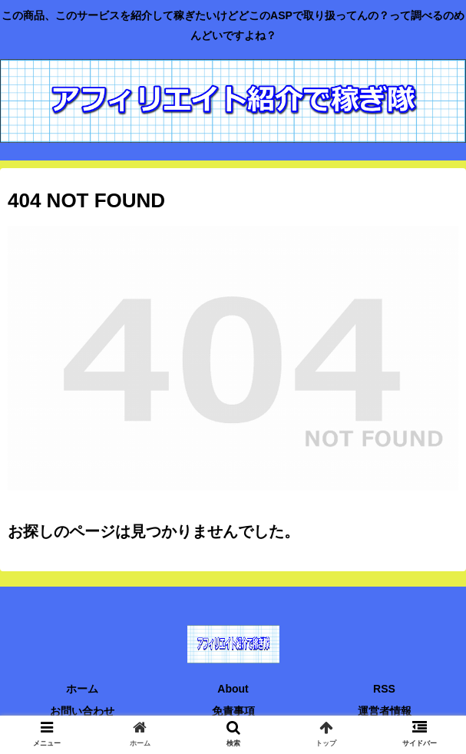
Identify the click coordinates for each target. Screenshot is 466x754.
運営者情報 (384, 711)
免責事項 (233, 711)
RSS (384, 689)
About (232, 689)
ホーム (82, 689)
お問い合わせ (82, 711)
